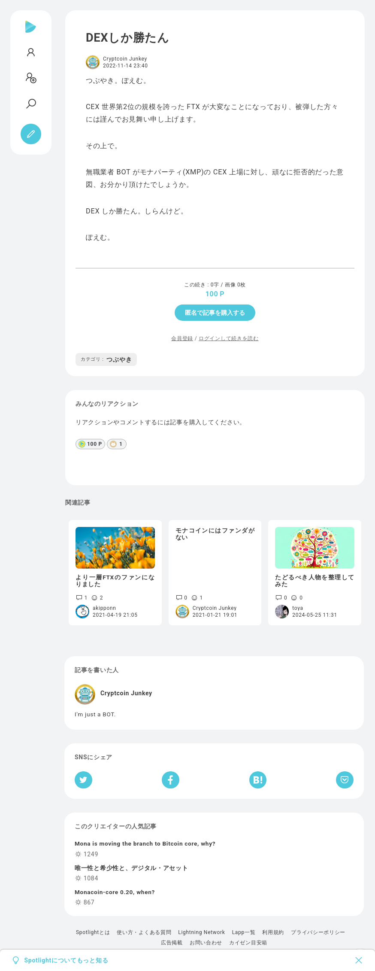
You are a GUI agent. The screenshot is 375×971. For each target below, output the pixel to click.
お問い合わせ (206, 942)
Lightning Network (201, 932)
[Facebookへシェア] (170, 779)
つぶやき (106, 359)
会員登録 (182, 338)
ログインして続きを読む (229, 338)
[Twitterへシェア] (83, 779)
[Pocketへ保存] (345, 779)
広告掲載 (172, 942)
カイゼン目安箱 (248, 942)
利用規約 (273, 932)
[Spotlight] (30, 33)
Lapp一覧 (244, 932)
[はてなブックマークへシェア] (257, 779)
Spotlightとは (93, 932)
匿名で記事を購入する (215, 312)
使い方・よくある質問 (144, 932)
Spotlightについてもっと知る (66, 960)
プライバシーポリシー (318, 932)
